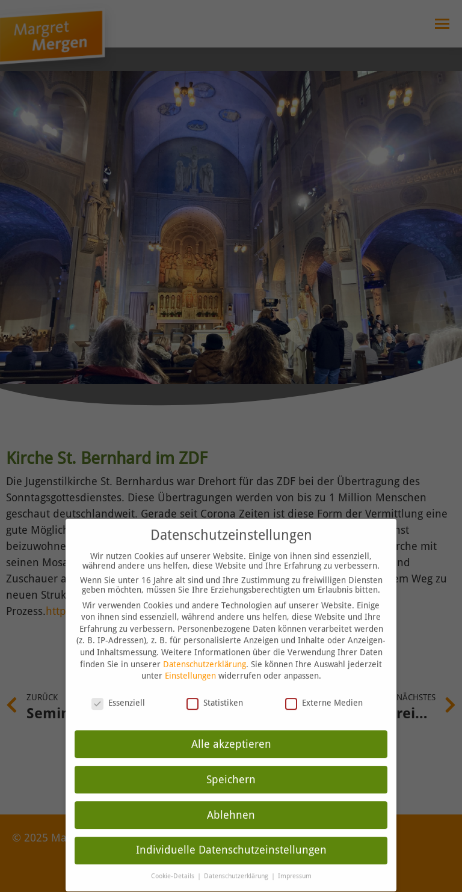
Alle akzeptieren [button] (231, 727)
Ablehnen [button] (231, 798)
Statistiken (214, 686)
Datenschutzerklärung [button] (237, 860)
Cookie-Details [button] (173, 860)
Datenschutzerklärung (204, 647)
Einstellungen (190, 659)
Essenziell (118, 686)
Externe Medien (324, 686)
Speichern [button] (231, 763)
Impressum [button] (295, 860)
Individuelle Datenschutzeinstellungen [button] (231, 834)
